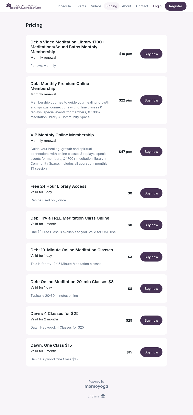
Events (81, 6)
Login (157, 6)
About (126, 6)
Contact (142, 6)
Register (175, 6)
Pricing (111, 6)
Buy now (151, 54)
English (96, 396)
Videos (96, 6)
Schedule (63, 6)
